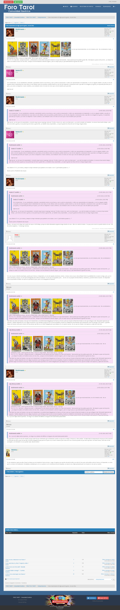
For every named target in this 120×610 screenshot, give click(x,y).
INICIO (65, 6)
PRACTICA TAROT (31, 17)
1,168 (108, 35)
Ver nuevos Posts (22, 599)
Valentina (8, 568)
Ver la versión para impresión (13, 578)
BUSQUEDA (107, 6)
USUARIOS (74, 6)
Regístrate (18, 2)
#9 (113, 429)
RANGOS (98, 6)
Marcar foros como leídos (60, 601)
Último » (22, 22)
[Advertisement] (54, 503)
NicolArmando (111, 64)
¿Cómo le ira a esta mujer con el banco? (15, 574)
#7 (113, 292)
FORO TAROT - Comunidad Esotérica (15, 17)
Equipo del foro (103, 598)
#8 (113, 379)
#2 (113, 79)
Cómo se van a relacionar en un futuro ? (16, 559)
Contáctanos (91, 598)
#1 (113, 38)
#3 (113, 106)
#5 (113, 188)
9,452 (108, 456)
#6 (113, 244)
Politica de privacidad (97, 601)
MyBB (62, 607)
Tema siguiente (19, 471)
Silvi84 (7, 561)
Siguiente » (16, 22)
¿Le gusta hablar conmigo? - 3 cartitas (15, 570)
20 (73, 574)
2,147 (108, 76)
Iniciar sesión (8, 2)
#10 (113, 459)
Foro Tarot (52, 606)
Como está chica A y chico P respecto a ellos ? (17, 563)
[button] (114, 6)
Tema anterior (10, 471)
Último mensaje (105, 559)
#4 (113, 141)
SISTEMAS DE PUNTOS (86, 6)
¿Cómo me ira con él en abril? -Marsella (15, 567)
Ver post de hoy (22, 602)
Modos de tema (110, 25)
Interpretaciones (42, 17)
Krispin (112, 570)
